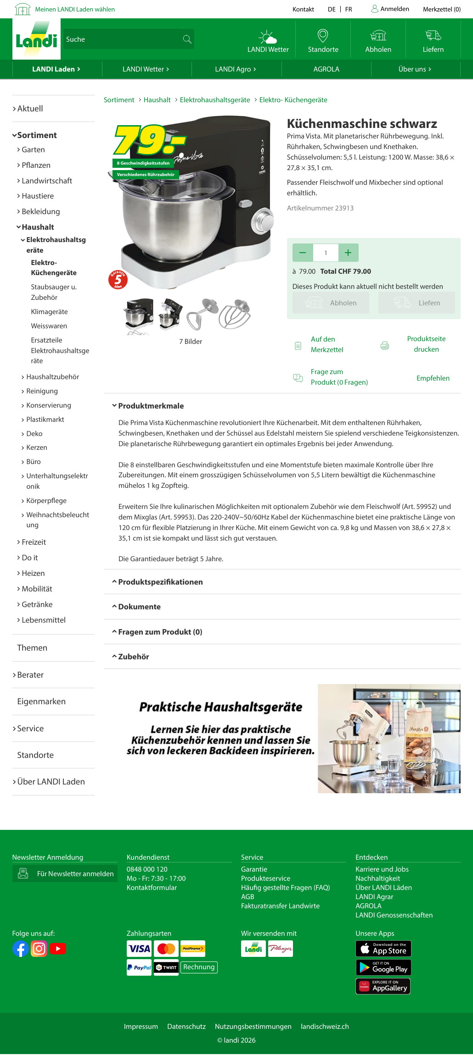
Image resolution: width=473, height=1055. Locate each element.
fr (348, 9)
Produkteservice (265, 878)
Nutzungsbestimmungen (253, 1026)
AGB (247, 896)
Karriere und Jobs (382, 869)
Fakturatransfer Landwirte (280, 906)
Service (30, 728)
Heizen (33, 573)
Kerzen (37, 447)
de (332, 9)
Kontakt (303, 9)
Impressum (141, 1026)
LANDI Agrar (374, 896)
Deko (35, 433)
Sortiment (37, 134)
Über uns (412, 69)
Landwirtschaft (47, 180)
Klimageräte (49, 311)
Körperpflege (47, 500)
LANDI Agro (233, 69)
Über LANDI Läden (383, 887)
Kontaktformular (152, 887)
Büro (34, 461)
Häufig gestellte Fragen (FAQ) (285, 887)
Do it (30, 557)
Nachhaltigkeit (377, 878)
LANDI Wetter (143, 69)
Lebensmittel (44, 619)
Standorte (35, 754)
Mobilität (37, 588)
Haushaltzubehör (53, 376)
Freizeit (34, 541)
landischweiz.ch (325, 1026)
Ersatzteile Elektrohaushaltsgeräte (60, 351)
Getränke (37, 604)
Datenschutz (186, 1026)
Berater (30, 674)
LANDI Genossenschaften (394, 915)
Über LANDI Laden (51, 781)
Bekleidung (41, 211)
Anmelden (395, 8)
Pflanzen (36, 165)
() (442, 9)
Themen (32, 647)
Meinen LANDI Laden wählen (75, 9)
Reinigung (42, 391)
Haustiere (38, 195)
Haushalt (38, 226)
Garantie (254, 869)
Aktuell (30, 108)
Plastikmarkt (45, 419)
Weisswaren (49, 326)
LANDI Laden (53, 69)
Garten (33, 149)
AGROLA (326, 69)
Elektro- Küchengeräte (54, 268)
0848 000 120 (147, 869)
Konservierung (49, 405)
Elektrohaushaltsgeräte (215, 100)
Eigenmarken (41, 701)
